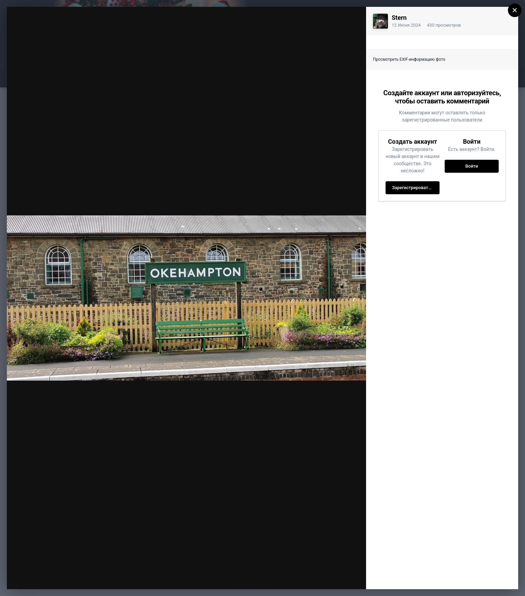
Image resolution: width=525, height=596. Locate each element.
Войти (472, 166)
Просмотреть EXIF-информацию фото (409, 59)
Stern (399, 17)
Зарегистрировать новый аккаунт (416, 187)
